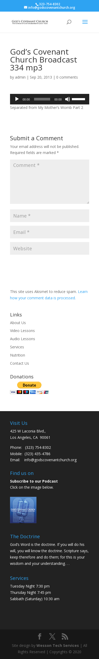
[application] (49, 99)
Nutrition (17, 355)
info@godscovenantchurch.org (50, 459)
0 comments (67, 77)
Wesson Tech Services (57, 645)
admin (20, 77)
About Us (18, 322)
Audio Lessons (22, 338)
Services (17, 346)
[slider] (42, 99)
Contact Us (19, 363)
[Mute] (67, 99)
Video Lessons (22, 330)
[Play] (17, 99)
